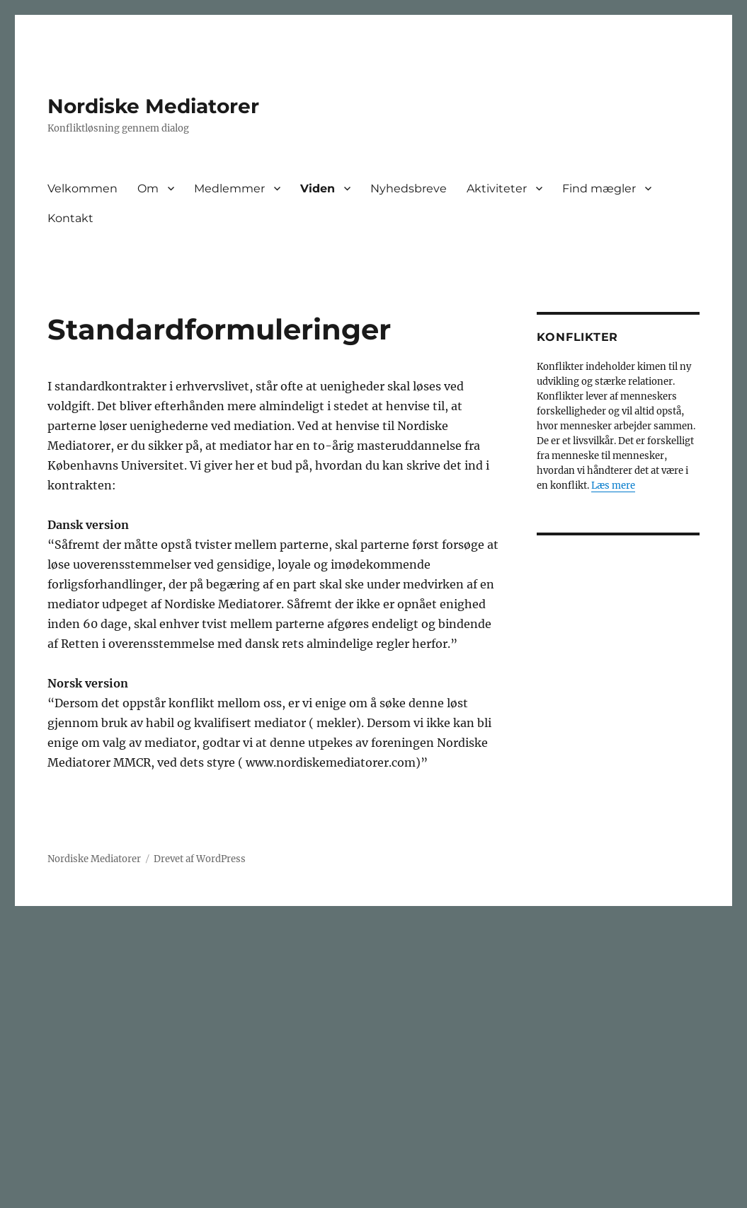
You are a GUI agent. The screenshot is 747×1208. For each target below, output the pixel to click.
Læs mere (613, 486)
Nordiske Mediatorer (153, 106)
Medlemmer (229, 188)
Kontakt (70, 218)
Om (148, 188)
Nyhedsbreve (408, 188)
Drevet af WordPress (200, 859)
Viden (317, 188)
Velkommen (82, 188)
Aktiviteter (497, 188)
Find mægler (599, 188)
